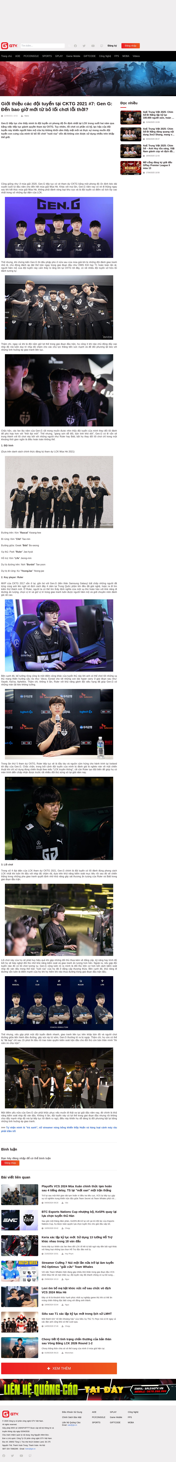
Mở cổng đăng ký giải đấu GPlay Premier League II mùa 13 (157, 165)
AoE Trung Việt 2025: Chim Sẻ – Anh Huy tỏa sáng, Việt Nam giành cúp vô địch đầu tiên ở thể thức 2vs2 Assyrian (158, 148)
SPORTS (47, 56)
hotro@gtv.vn (30, 1449)
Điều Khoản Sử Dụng (72, 1412)
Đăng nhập (130, 45)
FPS (116, 56)
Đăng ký (112, 45)
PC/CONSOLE (31, 56)
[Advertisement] (88, 20)
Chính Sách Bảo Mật (71, 1417)
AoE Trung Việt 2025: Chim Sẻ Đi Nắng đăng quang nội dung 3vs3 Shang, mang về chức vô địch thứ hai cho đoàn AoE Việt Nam (158, 132)
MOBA (125, 56)
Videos (136, 56)
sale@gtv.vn (72, 1425)
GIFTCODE (90, 56)
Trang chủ (6, 56)
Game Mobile (73, 56)
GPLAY (59, 56)
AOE (17, 56)
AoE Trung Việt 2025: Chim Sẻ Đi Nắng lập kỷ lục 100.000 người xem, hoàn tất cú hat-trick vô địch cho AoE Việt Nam (159, 115)
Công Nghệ (105, 56)
